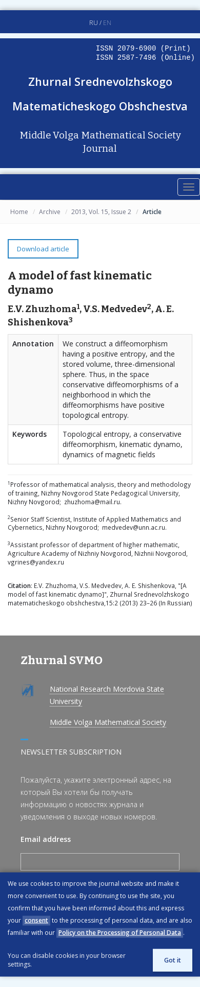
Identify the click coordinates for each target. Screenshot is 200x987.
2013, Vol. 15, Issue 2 (101, 211)
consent (36, 920)
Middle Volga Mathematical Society (108, 722)
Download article (43, 248)
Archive (50, 211)
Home (19, 211)
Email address (46, 839)
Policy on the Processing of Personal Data (119, 932)
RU (93, 22)
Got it (172, 960)
